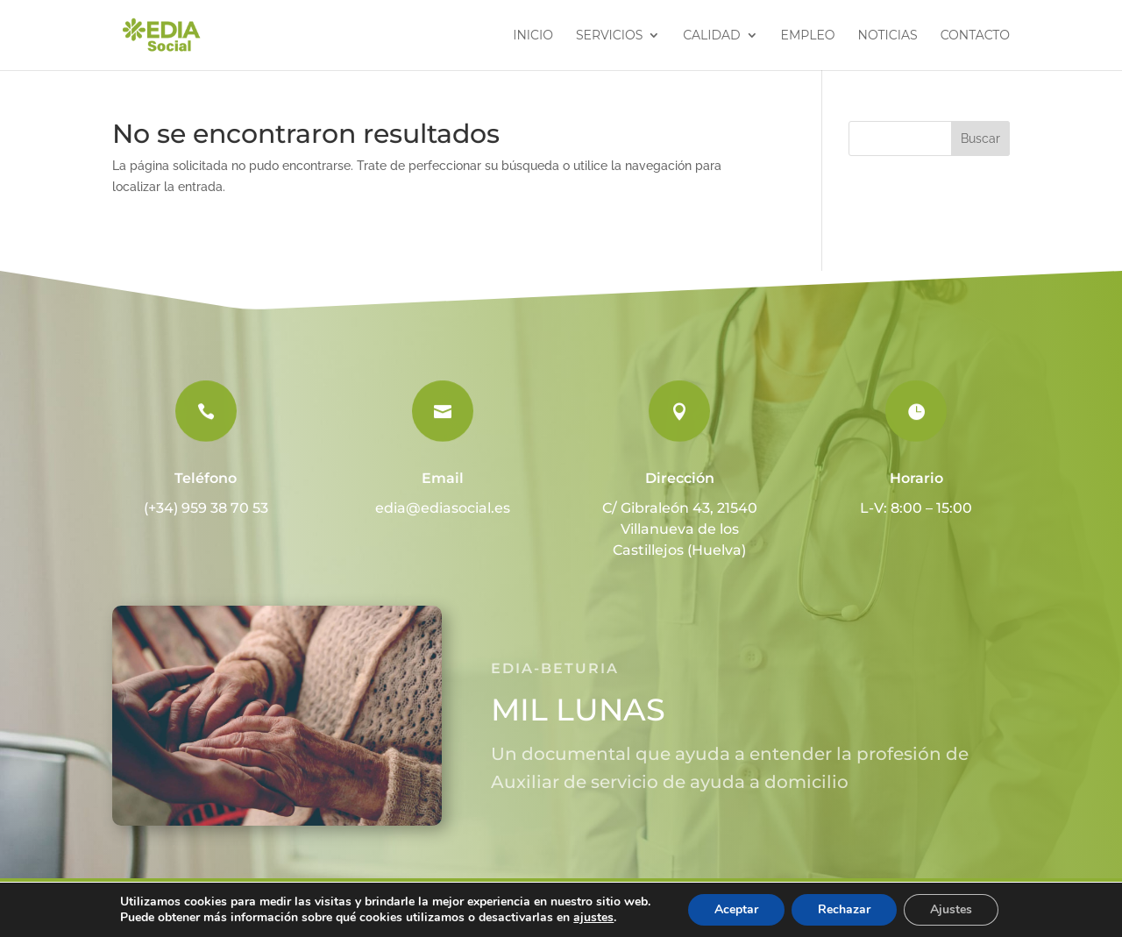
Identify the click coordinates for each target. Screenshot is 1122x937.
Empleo (808, 36)
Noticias (888, 36)
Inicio (533, 36)
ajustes (593, 918)
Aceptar (736, 909)
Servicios (609, 36)
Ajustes (951, 909)
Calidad (711, 36)
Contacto (975, 36)
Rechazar (844, 909)
